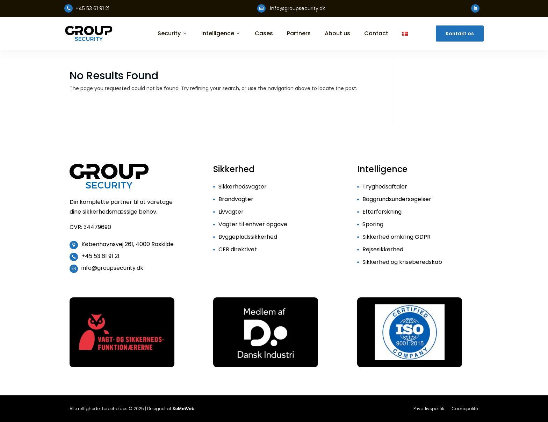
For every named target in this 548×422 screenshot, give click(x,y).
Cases (264, 33)
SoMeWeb (183, 409)
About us (337, 33)
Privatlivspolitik (428, 409)
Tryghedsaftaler (384, 187)
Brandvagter (235, 199)
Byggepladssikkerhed (247, 237)
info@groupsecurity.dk (112, 268)
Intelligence (221, 33)
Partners (299, 33)
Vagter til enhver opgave (252, 224)
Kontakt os (460, 33)
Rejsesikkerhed (382, 249)
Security (172, 33)
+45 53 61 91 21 (100, 256)
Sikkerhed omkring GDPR (396, 237)
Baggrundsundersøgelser (396, 199)
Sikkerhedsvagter (242, 187)
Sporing (372, 224)
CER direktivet (237, 249)
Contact (376, 33)
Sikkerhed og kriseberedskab (402, 262)
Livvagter (231, 212)
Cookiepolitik (465, 409)
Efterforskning (382, 212)
